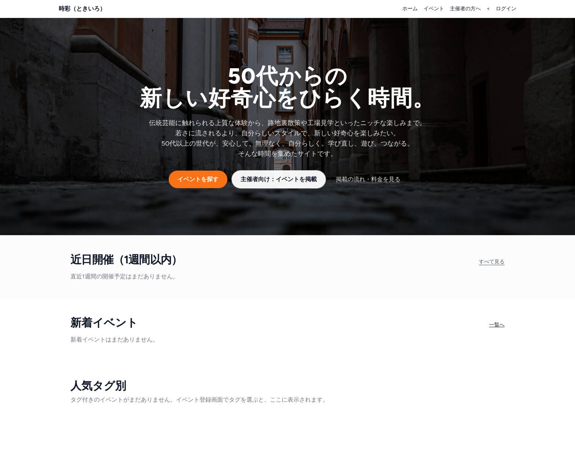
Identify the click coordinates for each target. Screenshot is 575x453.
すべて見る (492, 262)
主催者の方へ (465, 9)
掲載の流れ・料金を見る (368, 179)
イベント (434, 9)
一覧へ (497, 325)
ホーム (410, 9)
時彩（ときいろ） (82, 8)
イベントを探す (198, 179)
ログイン (506, 9)
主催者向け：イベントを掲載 (279, 179)
